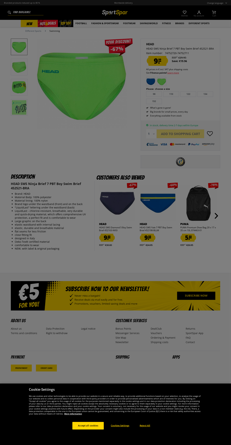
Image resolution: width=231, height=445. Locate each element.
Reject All (145, 425)
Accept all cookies (88, 425)
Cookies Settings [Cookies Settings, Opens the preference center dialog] (120, 425)
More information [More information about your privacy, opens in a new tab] (73, 413)
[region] (115, 414)
